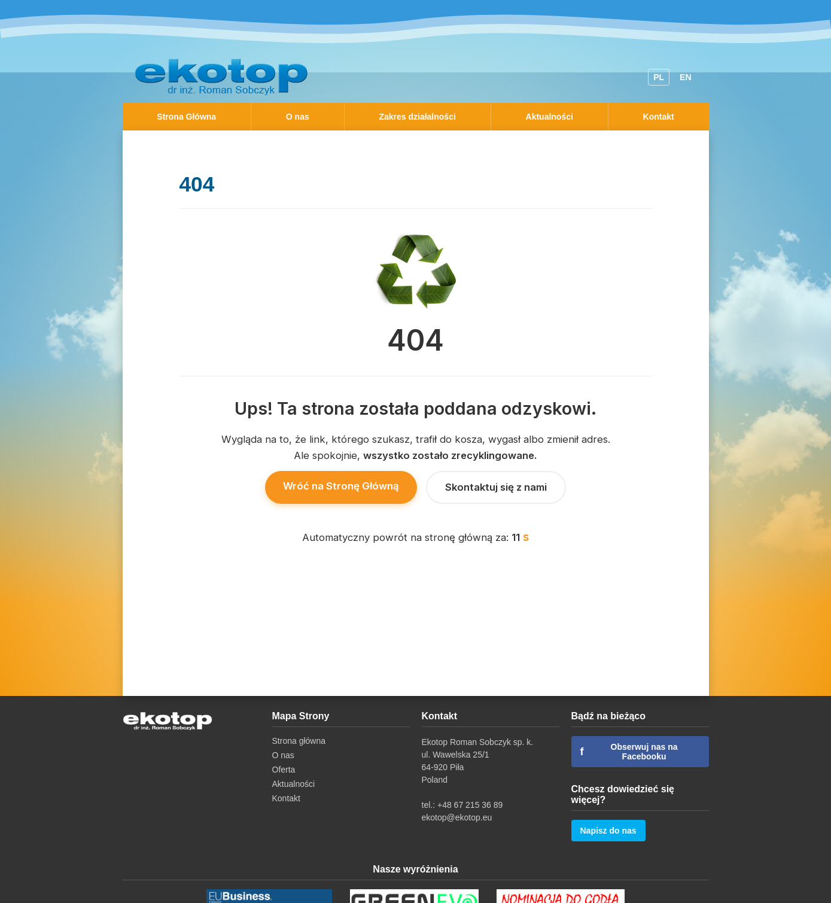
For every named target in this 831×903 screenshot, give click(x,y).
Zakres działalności (417, 116)
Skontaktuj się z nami (496, 487)
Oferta (284, 769)
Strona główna (299, 741)
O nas (297, 116)
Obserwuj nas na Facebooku (629, 751)
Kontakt (658, 116)
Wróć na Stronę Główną (341, 486)
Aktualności (549, 116)
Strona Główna (186, 116)
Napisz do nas (608, 830)
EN (685, 77)
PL (658, 77)
